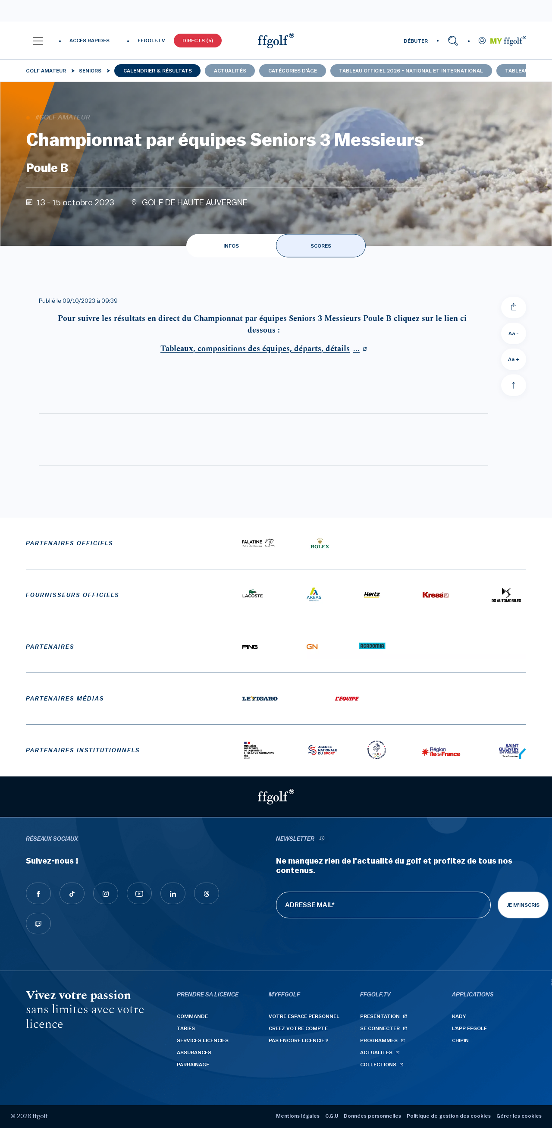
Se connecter (380, 1028)
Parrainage (193, 1064)
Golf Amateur (46, 70)
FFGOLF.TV (151, 40)
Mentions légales (298, 1116)
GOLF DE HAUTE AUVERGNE (195, 202)
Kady (459, 1016)
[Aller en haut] (513, 385)
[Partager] (513, 307)
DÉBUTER (416, 41)
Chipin (460, 1040)
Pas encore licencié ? (299, 1040)
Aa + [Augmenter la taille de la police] (513, 359)
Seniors (90, 70)
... (260, 349)
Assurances (194, 1052)
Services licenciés (203, 1040)
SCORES (320, 245)
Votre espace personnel (304, 1016)
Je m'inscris (523, 905)
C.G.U (331, 1116)
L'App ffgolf (469, 1028)
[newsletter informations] (321, 839)
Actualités (230, 70)
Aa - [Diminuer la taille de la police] (513, 333)
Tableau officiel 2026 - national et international (411, 70)
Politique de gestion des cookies (449, 1116)
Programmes (379, 1040)
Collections (378, 1064)
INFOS (231, 245)
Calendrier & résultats (157, 70)
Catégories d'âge (292, 70)
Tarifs (186, 1028)
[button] (38, 40)
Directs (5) (197, 40)
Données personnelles (372, 1116)
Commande (192, 1016)
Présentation (380, 1016)
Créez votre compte (298, 1028)
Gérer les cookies (519, 1116)
